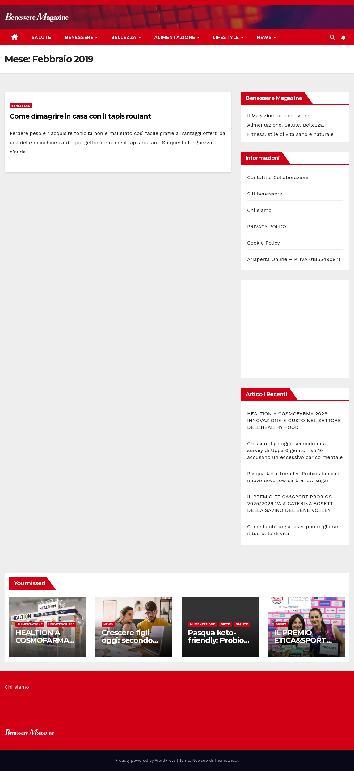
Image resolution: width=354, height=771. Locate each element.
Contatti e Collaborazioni (278, 177)
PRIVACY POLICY (267, 226)
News (265, 37)
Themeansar (226, 760)
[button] (332, 37)
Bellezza (124, 37)
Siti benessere (264, 194)
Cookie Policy (263, 243)
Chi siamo (259, 210)
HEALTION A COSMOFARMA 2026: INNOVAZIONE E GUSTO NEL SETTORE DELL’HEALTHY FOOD (294, 420)
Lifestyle (226, 37)
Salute (41, 37)
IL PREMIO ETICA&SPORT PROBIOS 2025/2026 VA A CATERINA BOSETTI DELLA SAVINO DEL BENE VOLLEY (291, 503)
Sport (281, 624)
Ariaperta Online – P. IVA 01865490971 (293, 259)
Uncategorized (61, 624)
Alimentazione (175, 37)
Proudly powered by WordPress (146, 760)
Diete (225, 624)
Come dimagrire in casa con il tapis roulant (80, 116)
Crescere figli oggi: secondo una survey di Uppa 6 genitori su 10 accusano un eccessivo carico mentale (295, 450)
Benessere (80, 37)
